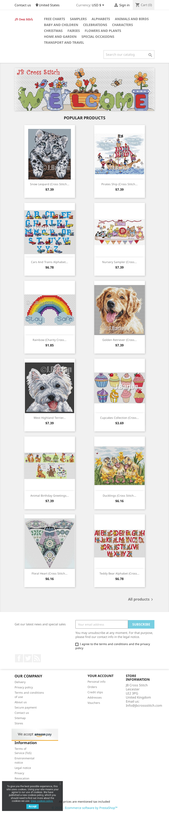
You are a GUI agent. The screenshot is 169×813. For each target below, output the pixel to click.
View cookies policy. (42, 801)
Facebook (19, 658)
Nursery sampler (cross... (119, 262)
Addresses (95, 697)
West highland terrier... (50, 418)
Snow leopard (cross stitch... (49, 184)
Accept (32, 806)
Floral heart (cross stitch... (49, 573)
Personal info (96, 681)
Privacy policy (24, 687)
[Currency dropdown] (99, 5)
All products (141, 599)
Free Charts (54, 19)
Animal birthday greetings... (49, 495)
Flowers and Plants (103, 30)
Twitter (28, 658)
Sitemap (20, 718)
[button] (25, 89)
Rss (37, 658)
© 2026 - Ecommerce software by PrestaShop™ (85, 808)
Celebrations (95, 25)
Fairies (73, 30)
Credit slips (95, 692)
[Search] (129, 54)
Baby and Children (61, 25)
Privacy (19, 773)
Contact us (23, 5)
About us (21, 702)
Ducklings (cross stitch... (119, 495)
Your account (100, 676)
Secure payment (26, 707)
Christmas (53, 30)
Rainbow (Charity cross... (49, 340)
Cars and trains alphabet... (49, 262)
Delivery (20, 682)
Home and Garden (60, 36)
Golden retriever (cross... (119, 340)
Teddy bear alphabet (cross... (119, 573)
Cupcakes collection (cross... (119, 418)
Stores (19, 723)
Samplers (78, 19)
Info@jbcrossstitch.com (144, 705)
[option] (84, 89)
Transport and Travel (64, 42)
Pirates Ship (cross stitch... (119, 184)
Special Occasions (97, 36)
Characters (122, 25)
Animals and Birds (132, 19)
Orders (92, 687)
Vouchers (94, 703)
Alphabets (101, 19)
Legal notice (23, 768)
